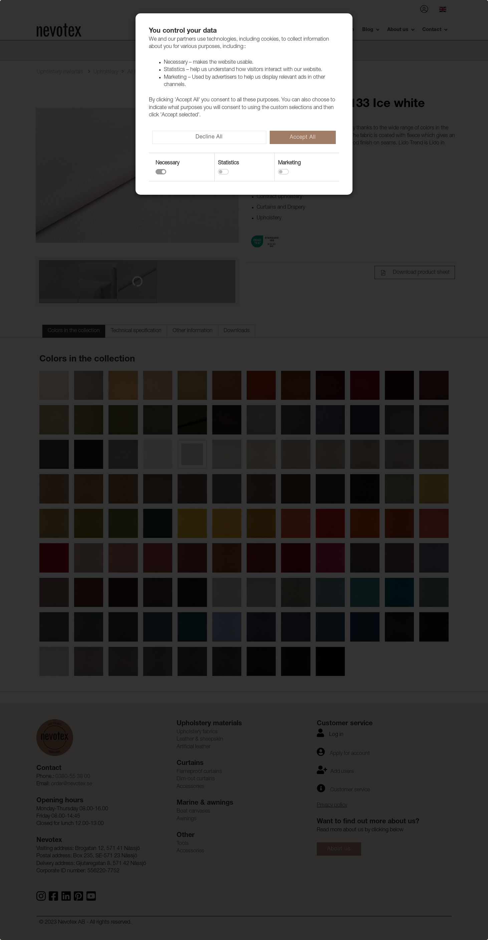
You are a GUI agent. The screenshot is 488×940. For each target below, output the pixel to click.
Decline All (209, 137)
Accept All (303, 137)
